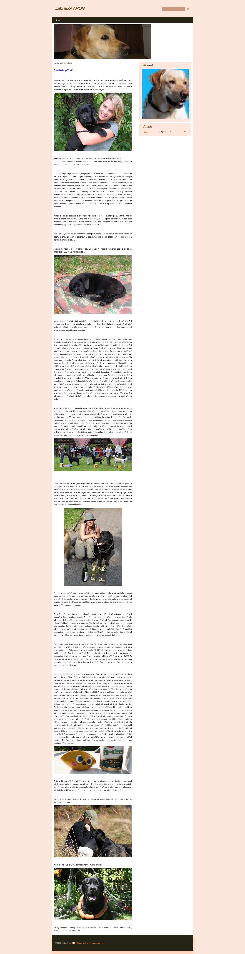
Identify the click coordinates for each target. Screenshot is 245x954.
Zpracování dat (98, 943)
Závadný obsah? (84, 943)
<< (145, 131)
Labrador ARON (70, 8)
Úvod (58, 20)
